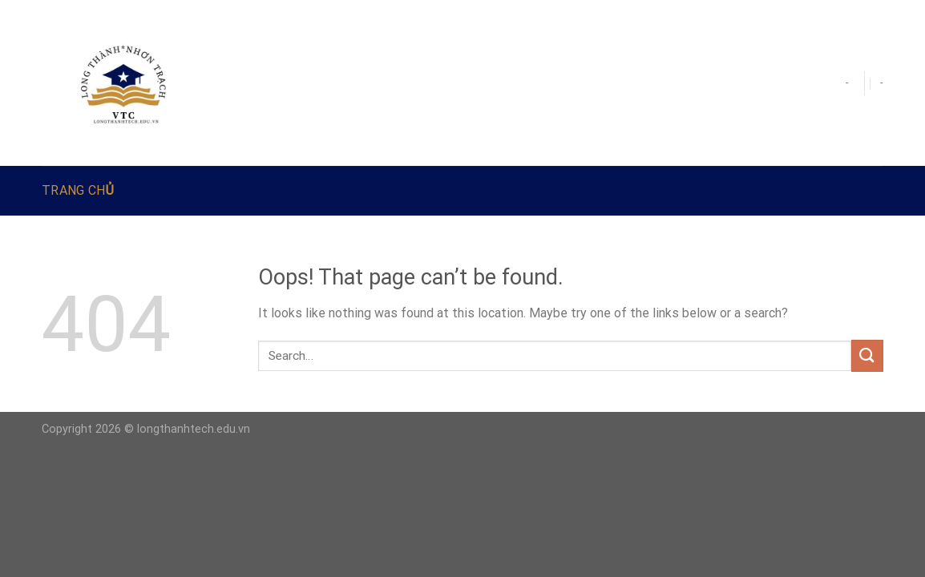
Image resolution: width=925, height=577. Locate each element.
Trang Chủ (78, 190)
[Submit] (867, 355)
